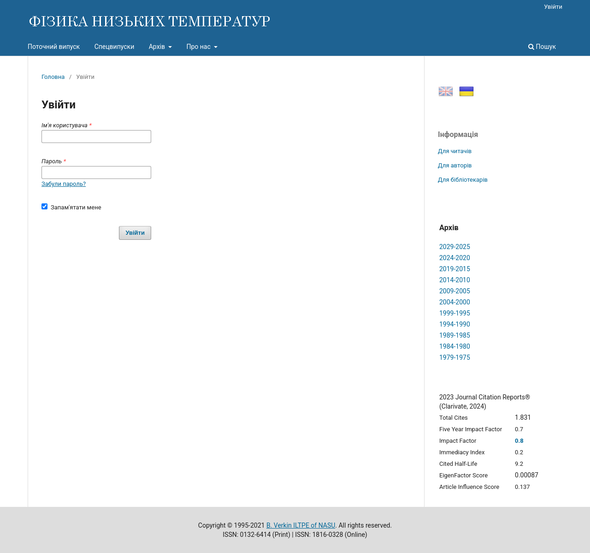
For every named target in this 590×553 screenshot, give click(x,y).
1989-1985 (454, 335)
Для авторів (455, 165)
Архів (158, 46)
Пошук (542, 46)
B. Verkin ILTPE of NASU (300, 525)
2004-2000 (454, 302)
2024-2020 (454, 258)
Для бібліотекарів (463, 179)
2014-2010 (454, 280)
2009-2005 (454, 291)
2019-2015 (454, 269)
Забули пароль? (63, 183)
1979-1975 (454, 357)
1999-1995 (454, 313)
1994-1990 (454, 324)
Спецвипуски (114, 46)
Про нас (199, 46)
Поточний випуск (54, 46)
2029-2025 (454, 246)
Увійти (553, 6)
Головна (53, 76)
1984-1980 (454, 346)
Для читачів (455, 151)
